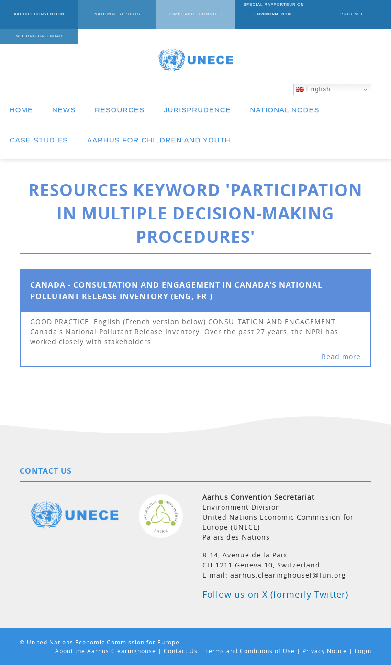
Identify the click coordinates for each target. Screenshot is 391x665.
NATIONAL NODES (285, 110)
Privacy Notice (324, 650)
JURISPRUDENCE (197, 110)
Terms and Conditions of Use (250, 650)
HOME (21, 110)
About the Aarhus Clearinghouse (105, 650)
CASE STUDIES (39, 140)
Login (363, 650)
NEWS (64, 110)
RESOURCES (120, 110)
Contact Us (181, 650)
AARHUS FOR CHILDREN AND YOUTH (159, 140)
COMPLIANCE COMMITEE (195, 14)
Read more (341, 356)
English (313, 89)
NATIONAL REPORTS (117, 14)
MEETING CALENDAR (39, 36)
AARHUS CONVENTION (39, 14)
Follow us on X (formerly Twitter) (275, 594)
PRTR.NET (351, 14)
